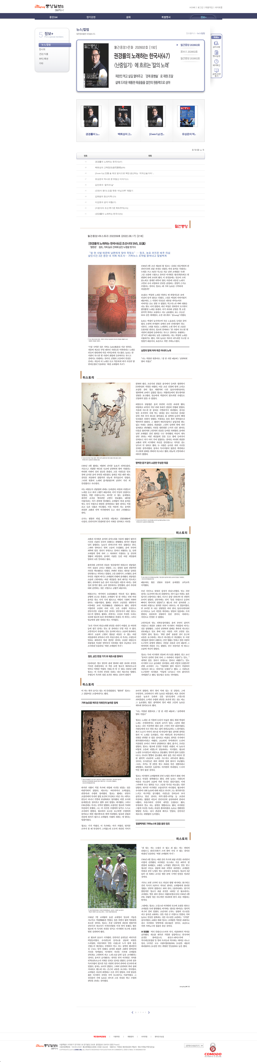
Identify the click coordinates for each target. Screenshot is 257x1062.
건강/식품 (43, 53)
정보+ (204, 17)
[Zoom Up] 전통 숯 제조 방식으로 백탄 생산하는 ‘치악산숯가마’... (124, 173)
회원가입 (209, 7)
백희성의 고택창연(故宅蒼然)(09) (110, 167)
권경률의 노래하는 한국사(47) (108, 162)
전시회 (42, 49)
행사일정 (216, 56)
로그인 (200, 7)
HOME (193, 7)
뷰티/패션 (43, 58)
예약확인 (216, 65)
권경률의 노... (93, 134)
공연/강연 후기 (216, 73)
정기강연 (90, 17)
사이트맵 (218, 7)
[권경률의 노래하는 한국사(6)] (109, 214)
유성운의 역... (189, 134)
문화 (128, 17)
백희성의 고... (125, 134)
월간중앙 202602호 (190, 45)
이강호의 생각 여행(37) (105, 202)
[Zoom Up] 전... (156, 134)
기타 (41, 63)
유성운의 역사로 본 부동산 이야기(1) (111, 179)
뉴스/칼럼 (46, 44)
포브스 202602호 (189, 51)
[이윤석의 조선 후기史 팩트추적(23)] (111, 208)
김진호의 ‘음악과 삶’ (104, 185)
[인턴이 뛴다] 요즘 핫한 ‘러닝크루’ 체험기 (114, 191)
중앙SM (53, 17)
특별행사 (166, 17)
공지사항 (216, 46)
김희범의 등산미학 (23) (105, 196)
